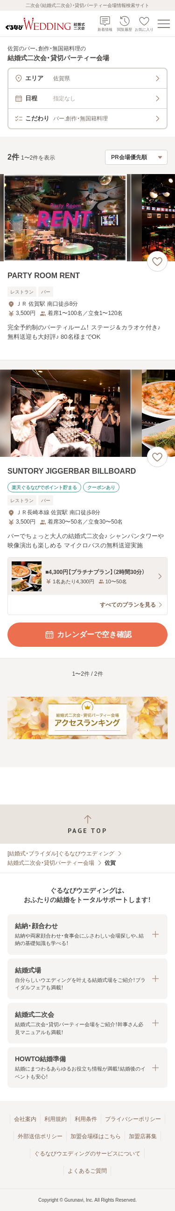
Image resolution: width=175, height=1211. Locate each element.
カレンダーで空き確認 (88, 634)
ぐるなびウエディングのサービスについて (87, 1153)
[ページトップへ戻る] (87, 824)
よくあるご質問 (87, 1171)
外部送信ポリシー (40, 1136)
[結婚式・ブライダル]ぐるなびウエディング (60, 853)
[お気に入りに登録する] (157, 261)
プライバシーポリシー (133, 1119)
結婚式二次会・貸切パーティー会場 (50, 863)
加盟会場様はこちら (95, 1136)
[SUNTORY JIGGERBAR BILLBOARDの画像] (87, 413)
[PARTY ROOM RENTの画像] (87, 217)
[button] (87, 934)
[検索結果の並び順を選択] (136, 157)
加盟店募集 (143, 1136)
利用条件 (86, 1119)
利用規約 (55, 1119)
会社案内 (25, 1119)
